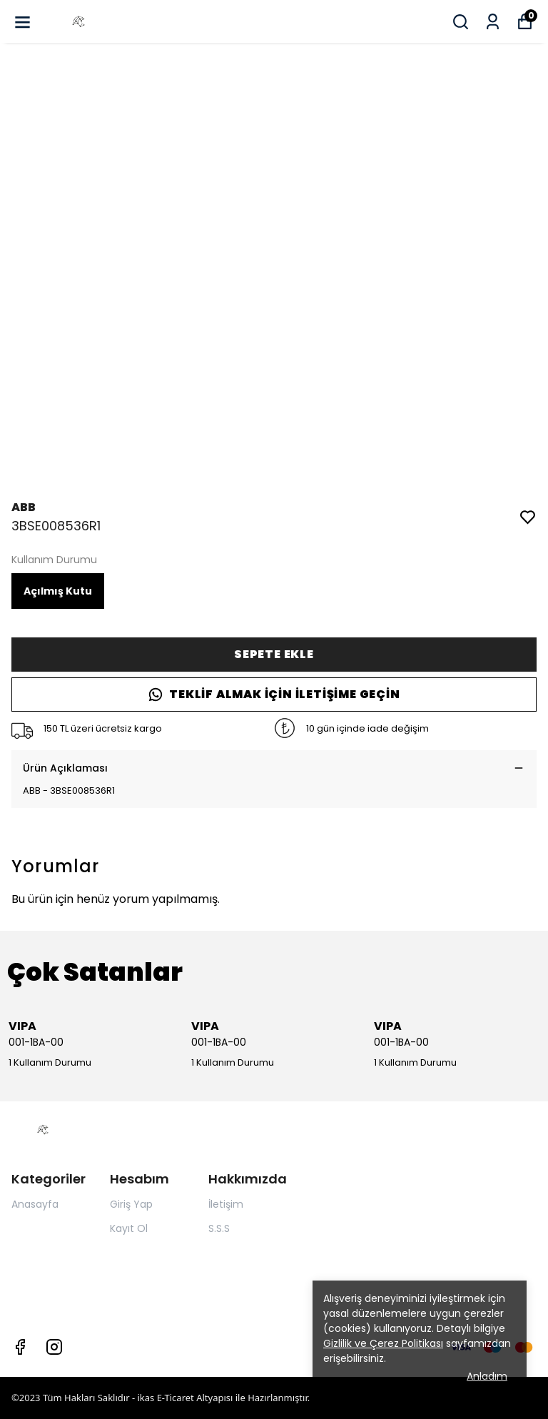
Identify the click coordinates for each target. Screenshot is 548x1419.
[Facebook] (20, 1346)
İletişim (225, 1204)
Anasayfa (35, 1204)
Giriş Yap (131, 1204)
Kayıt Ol (129, 1228)
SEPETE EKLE (274, 654)
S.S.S (219, 1228)
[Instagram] (54, 1346)
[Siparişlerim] (493, 22)
